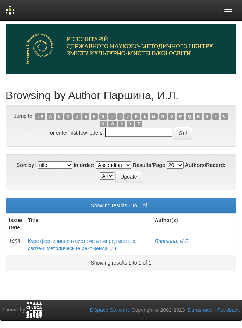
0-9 (40, 116)
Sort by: (26, 165)
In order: (84, 165)
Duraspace (200, 310)
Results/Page (149, 165)
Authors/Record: (205, 165)
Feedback (228, 310)
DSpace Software (110, 310)
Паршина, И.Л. (172, 241)
